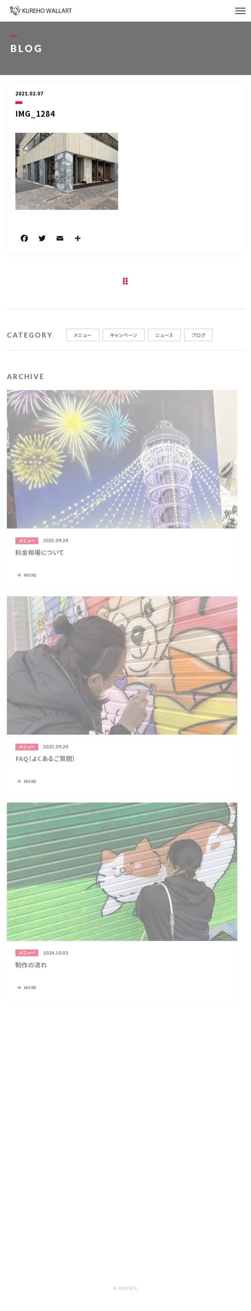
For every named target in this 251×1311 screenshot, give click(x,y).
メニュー (83, 339)
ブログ (198, 339)
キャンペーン (124, 339)
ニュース (164, 339)
